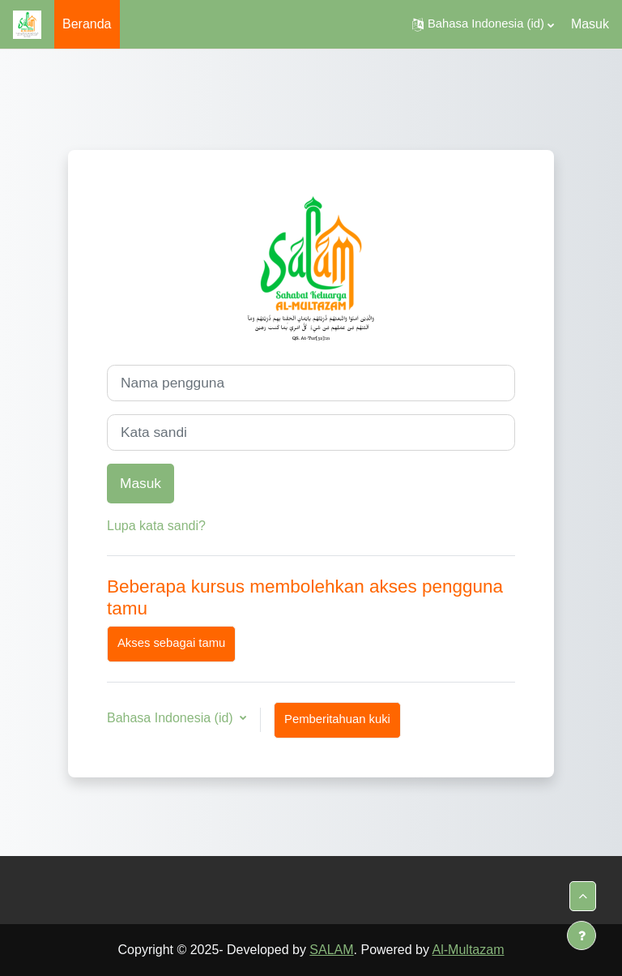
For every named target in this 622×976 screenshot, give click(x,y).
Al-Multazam (468, 950)
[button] (483, 24)
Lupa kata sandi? (156, 526)
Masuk (590, 24)
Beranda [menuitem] (87, 24)
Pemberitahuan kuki (337, 719)
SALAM (331, 950)
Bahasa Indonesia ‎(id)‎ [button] (171, 718)
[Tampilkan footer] (581, 935)
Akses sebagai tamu (171, 642)
